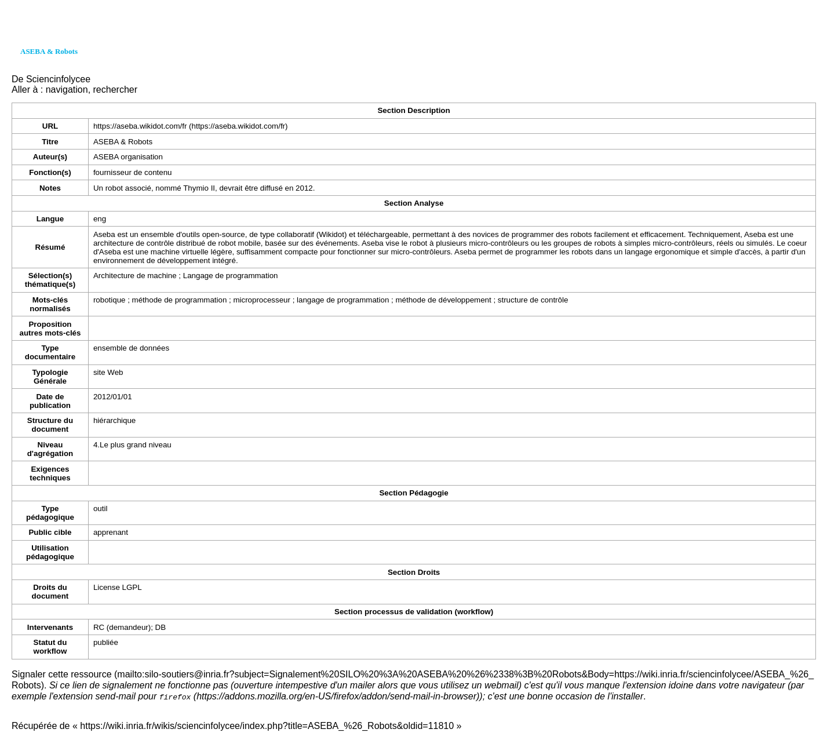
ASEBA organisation (128, 156)
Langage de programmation (230, 275)
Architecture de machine (135, 275)
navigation (67, 89)
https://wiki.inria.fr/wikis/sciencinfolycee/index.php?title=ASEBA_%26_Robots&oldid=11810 (267, 725)
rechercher (115, 89)
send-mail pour (143, 696)
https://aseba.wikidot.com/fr (140, 126)
